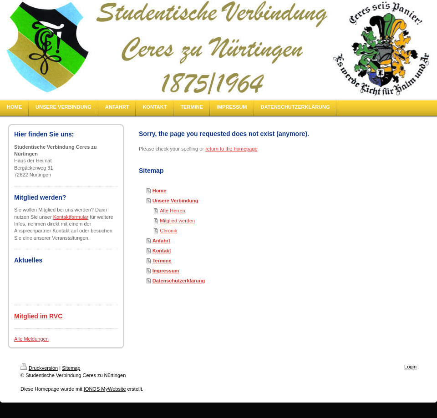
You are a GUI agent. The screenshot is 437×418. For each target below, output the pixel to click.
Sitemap (71, 368)
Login (410, 366)
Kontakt (161, 250)
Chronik (168, 230)
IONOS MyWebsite (105, 389)
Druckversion (39, 368)
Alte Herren (172, 210)
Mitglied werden (177, 220)
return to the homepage (231, 148)
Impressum (165, 270)
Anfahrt (161, 240)
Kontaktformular (71, 217)
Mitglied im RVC (38, 316)
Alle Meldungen (31, 339)
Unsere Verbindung (175, 200)
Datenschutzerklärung (178, 280)
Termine (162, 260)
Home (159, 190)
